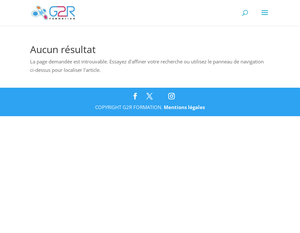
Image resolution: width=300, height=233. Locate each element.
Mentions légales (184, 107)
